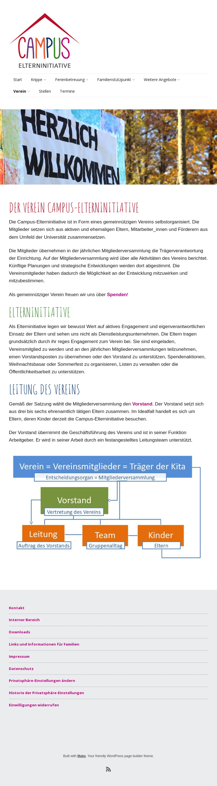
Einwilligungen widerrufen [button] (34, 704)
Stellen (45, 91)
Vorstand (142, 404)
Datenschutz (21, 668)
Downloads (19, 631)
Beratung (105, 92)
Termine (67, 91)
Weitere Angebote (160, 79)
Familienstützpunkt (114, 79)
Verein (19, 91)
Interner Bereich (24, 619)
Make (81, 756)
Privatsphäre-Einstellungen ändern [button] (42, 680)
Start (17, 79)
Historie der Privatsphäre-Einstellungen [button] (46, 692)
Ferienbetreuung (70, 79)
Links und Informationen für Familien (44, 644)
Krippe (36, 79)
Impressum (19, 656)
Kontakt (16, 607)
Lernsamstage (156, 92)
